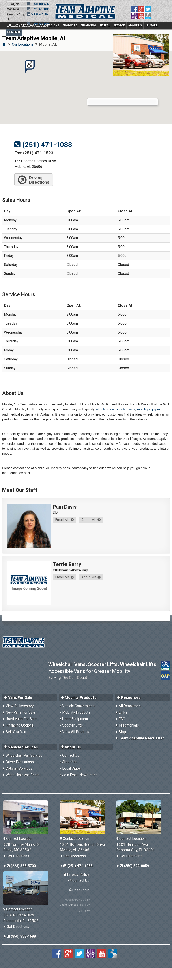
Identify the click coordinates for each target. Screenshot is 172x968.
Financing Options (20, 725)
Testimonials (129, 725)
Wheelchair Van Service (24, 755)
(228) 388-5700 (21, 866)
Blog (122, 732)
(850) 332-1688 (21, 936)
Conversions (49, 25)
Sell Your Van (16, 732)
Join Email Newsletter (79, 775)
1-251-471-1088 (38, 9)
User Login (79, 890)
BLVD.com (84, 911)
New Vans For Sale (20, 712)
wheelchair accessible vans (115, 409)
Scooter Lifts (72, 725)
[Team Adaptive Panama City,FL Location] (140, 817)
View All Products (76, 732)
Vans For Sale (25, 25)
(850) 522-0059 (134, 866)
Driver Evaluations (20, 762)
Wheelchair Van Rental (23, 775)
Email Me (64, 520)
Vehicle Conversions (78, 706)
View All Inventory (20, 706)
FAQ (122, 719)
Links (123, 712)
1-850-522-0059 (38, 14)
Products (69, 25)
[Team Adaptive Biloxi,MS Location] (27, 817)
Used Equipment (75, 719)
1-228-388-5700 (38, 4)
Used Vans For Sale (21, 719)
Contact (14, 32)
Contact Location (17, 838)
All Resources (130, 706)
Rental (104, 25)
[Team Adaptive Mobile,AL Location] (84, 817)
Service (119, 25)
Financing (88, 25)
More (151, 25)
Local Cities (71, 768)
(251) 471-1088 (43, 144)
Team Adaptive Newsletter (141, 738)
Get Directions (18, 856)
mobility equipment (150, 409)
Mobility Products (76, 712)
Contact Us (70, 755)
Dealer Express (69, 904)
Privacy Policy (76, 874)
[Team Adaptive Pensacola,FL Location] (27, 888)
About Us (135, 25)
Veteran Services (19, 768)
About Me (91, 520)
